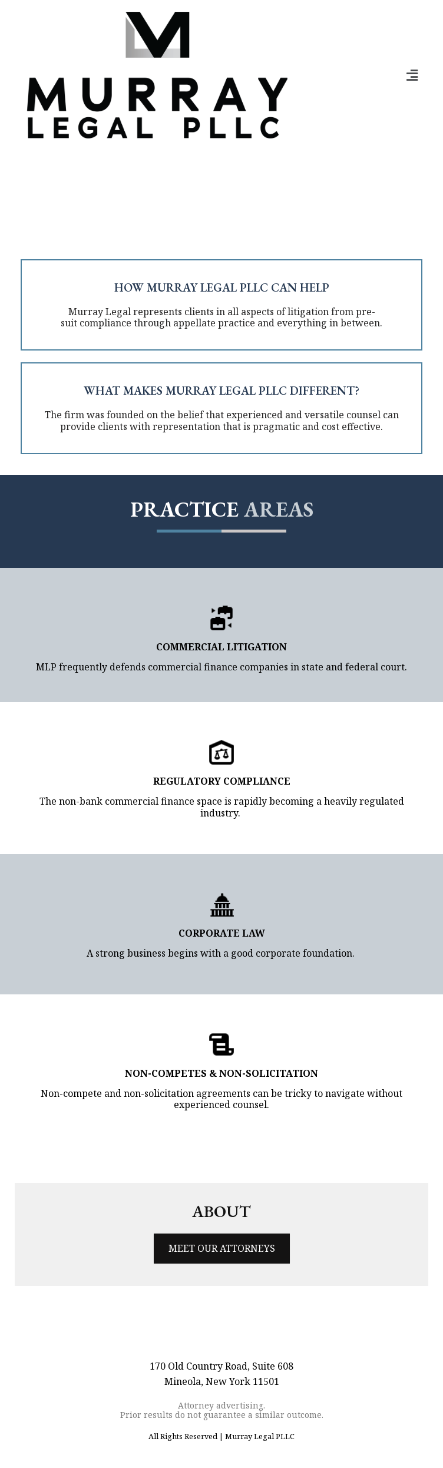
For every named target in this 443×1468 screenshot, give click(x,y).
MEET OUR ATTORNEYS (221, 1248)
